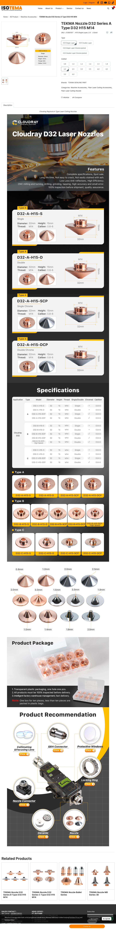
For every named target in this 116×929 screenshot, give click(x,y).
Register (92, 2)
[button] (108, 8)
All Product (14, 17)
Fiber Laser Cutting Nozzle (71, 91)
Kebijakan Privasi (74, 917)
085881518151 (16, 913)
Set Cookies (94, 919)
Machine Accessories (29, 17)
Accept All (106, 919)
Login (85, 2)
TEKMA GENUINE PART (77, 83)
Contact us (87, 926)
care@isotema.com (13, 923)
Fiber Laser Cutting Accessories (100, 88)
